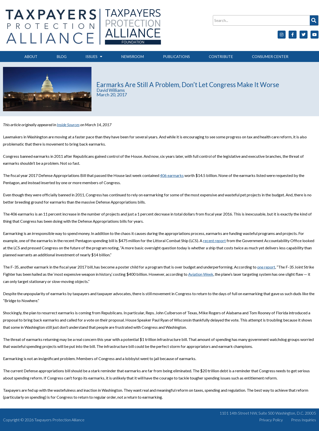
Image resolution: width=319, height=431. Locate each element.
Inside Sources (68, 124)
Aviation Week (200, 274)
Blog (62, 56)
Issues (93, 56)
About (30, 56)
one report (266, 267)
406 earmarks (172, 175)
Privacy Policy (271, 419)
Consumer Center (270, 56)
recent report (214, 240)
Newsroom (132, 56)
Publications (176, 56)
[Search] (314, 20)
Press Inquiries (303, 419)
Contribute (221, 56)
